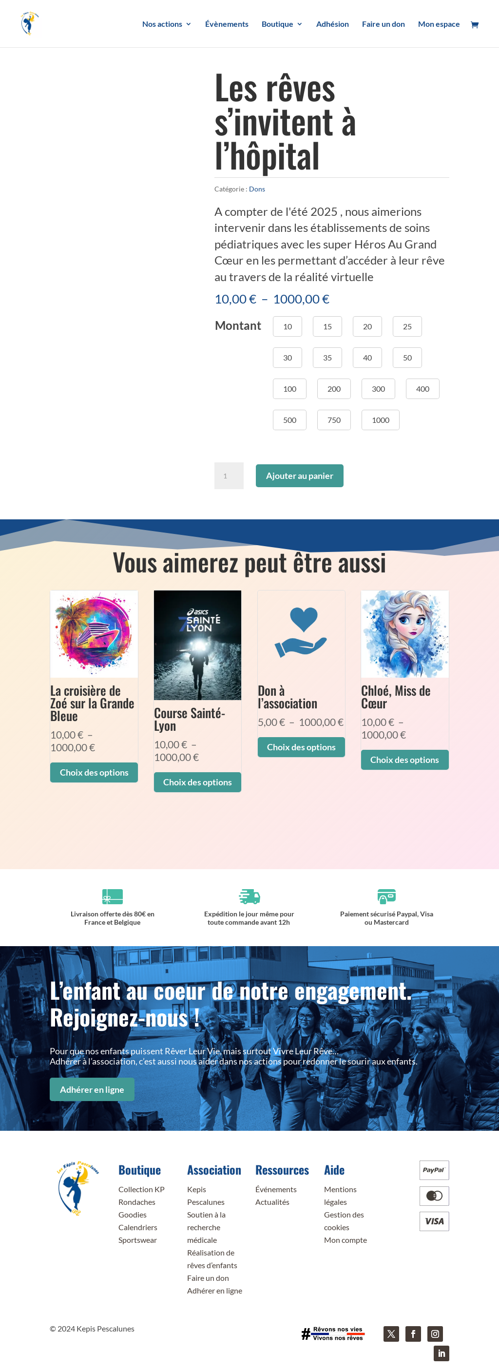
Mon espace (439, 24)
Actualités (272, 1201)
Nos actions (162, 24)
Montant (238, 325)
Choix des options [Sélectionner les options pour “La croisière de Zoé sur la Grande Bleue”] (94, 772)
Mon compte (345, 1239)
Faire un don (383, 24)
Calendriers (137, 1227)
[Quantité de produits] (229, 476)
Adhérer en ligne (92, 1089)
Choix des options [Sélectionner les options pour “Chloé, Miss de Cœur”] (404, 759)
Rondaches (136, 1201)
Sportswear (137, 1239)
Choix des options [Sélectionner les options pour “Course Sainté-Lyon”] (197, 782)
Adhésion (332, 24)
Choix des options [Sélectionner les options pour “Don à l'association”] (301, 747)
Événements (276, 1189)
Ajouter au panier (299, 475)
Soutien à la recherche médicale (206, 1227)
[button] (287, 326)
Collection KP (141, 1189)
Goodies (132, 1214)
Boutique (277, 24)
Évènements (227, 24)
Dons (257, 189)
